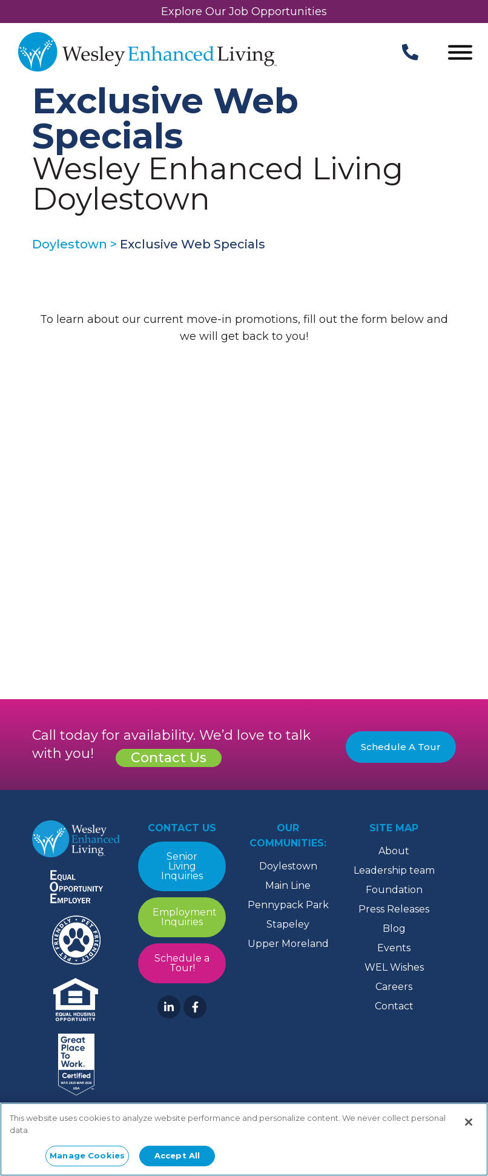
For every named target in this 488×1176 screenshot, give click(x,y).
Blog (394, 928)
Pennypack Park (288, 905)
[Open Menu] (460, 54)
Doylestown (288, 866)
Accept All (177, 1155)
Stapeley (287, 924)
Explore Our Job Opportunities (244, 11)
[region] (244, 1139)
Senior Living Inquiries (182, 866)
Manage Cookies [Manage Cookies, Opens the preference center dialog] (87, 1155)
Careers (393, 986)
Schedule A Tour (401, 746)
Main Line (288, 885)
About (393, 851)
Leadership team (394, 870)
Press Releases (393, 909)
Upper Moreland (288, 943)
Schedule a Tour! (181, 963)
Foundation (394, 889)
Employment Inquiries (185, 917)
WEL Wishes (394, 967)
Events (394, 948)
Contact (394, 1006)
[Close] (468, 1122)
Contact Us (168, 757)
